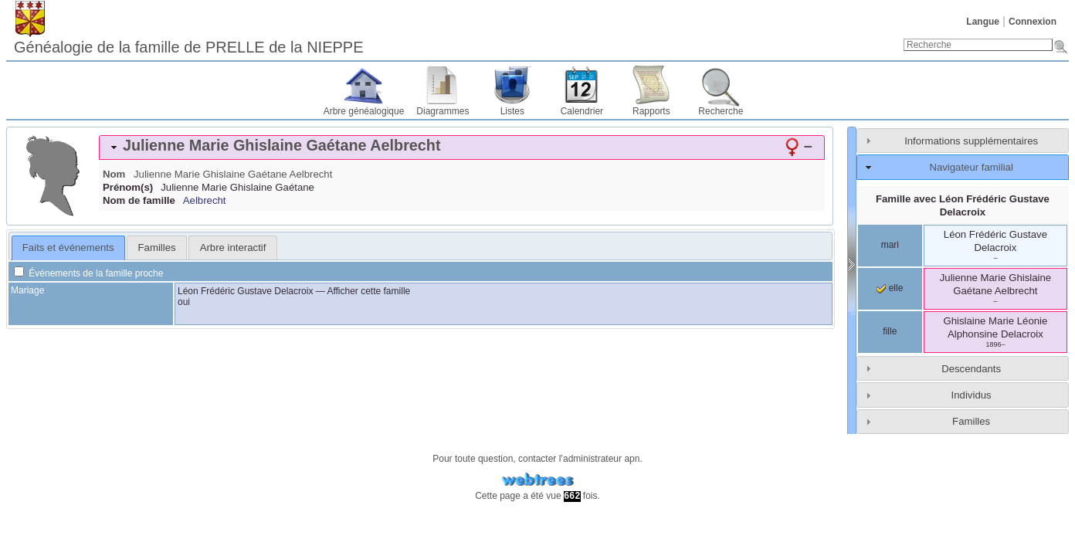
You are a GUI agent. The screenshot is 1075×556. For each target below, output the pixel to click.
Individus (971, 395)
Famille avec (963, 205)
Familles (971, 421)
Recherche (720, 111)
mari (890, 244)
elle (890, 288)
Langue (982, 21)
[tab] (462, 147)
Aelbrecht (204, 200)
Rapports (651, 111)
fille (890, 331)
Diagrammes (442, 111)
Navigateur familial (970, 167)
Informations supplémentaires (971, 141)
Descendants (971, 369)
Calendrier (582, 111)
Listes (512, 111)
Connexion (1032, 21)
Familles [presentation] (157, 247)
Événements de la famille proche (88, 273)
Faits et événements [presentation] (68, 247)
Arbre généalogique (364, 111)
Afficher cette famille (368, 291)
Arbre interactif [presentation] (233, 247)
